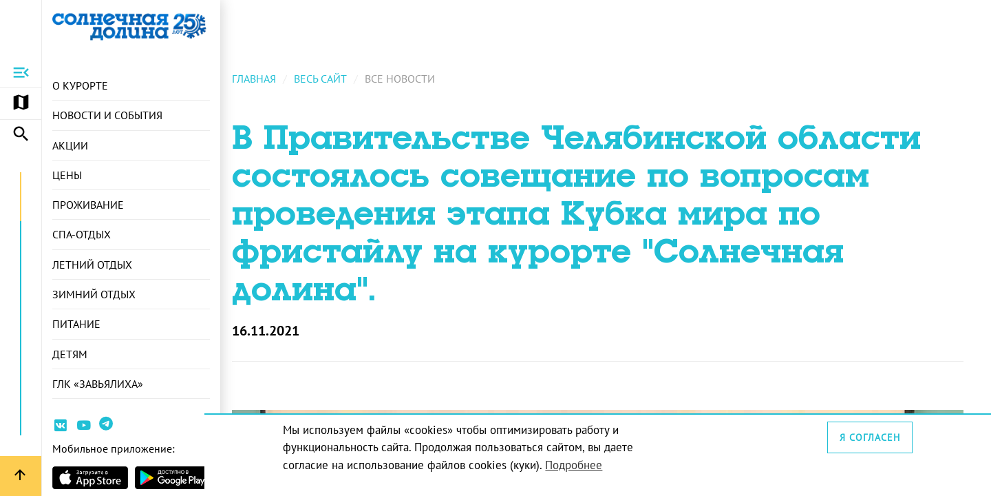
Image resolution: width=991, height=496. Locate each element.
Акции (70, 146)
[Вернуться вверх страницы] (20, 476)
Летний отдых (92, 266)
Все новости (416, 83)
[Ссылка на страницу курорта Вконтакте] (60, 427)
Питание (76, 327)
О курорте (80, 85)
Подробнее (588, 464)
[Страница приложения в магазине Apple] (90, 477)
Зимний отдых (94, 297)
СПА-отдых (81, 237)
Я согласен (871, 437)
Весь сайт (336, 83)
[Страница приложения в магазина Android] (173, 477)
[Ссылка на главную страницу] (131, 26)
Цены (67, 176)
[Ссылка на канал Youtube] (84, 427)
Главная (270, 83)
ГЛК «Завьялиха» (97, 388)
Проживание (88, 207)
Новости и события (107, 116)
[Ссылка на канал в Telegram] (107, 428)
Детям (69, 357)
